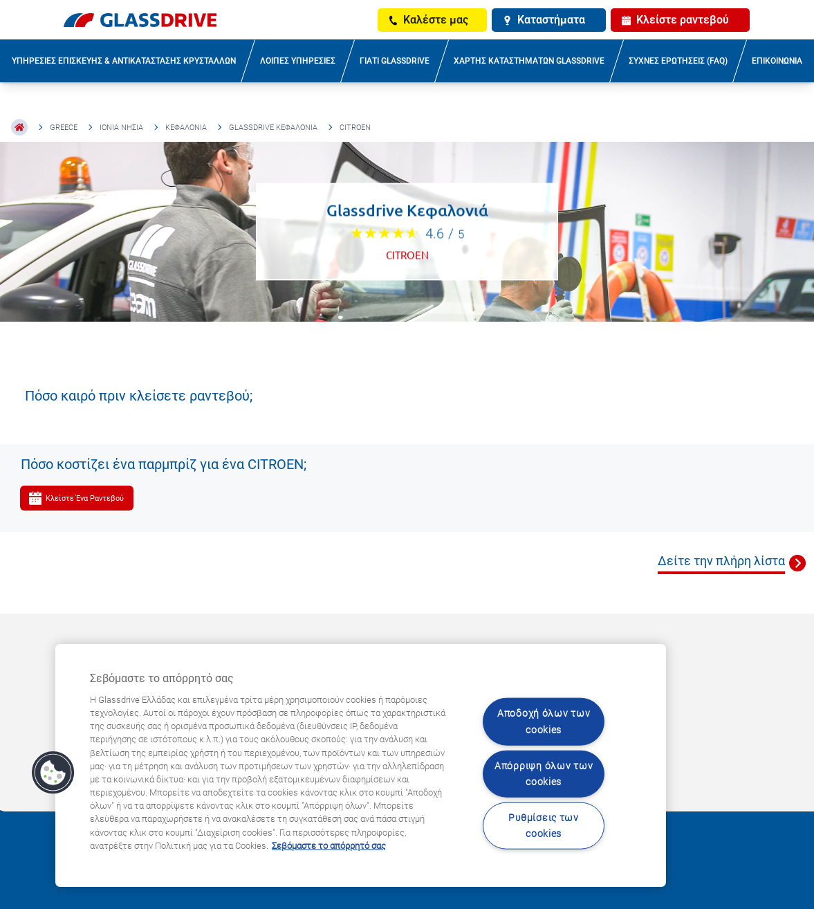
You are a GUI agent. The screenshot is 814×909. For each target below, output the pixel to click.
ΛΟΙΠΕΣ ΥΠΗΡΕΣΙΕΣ (297, 61)
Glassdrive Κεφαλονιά (273, 127)
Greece (63, 127)
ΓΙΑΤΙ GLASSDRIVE (394, 61)
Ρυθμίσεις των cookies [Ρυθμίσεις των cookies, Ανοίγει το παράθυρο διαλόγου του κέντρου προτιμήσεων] (543, 826)
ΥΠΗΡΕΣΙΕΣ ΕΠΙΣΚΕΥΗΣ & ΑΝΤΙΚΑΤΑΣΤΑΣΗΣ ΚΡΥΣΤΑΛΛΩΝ (124, 61)
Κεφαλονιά (186, 127)
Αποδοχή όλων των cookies (544, 721)
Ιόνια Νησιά (121, 127)
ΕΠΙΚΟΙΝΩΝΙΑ (777, 61)
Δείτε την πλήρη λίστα (721, 560)
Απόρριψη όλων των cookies (543, 773)
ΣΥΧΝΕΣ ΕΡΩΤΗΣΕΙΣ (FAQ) (678, 61)
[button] (53, 773)
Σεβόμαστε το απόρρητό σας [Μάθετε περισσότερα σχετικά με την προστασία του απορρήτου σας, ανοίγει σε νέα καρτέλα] (329, 846)
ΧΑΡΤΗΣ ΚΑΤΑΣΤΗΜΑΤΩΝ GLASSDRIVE (529, 61)
